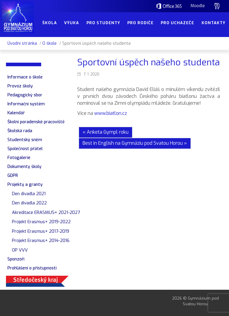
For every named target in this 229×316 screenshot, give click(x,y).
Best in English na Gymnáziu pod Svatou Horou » (135, 143)
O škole (49, 43)
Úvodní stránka (22, 43)
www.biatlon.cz (110, 113)
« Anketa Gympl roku (106, 132)
